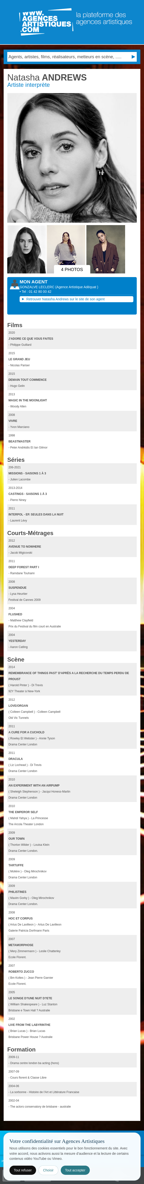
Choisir (48, 1170)
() (76, 287)
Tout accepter (75, 1170)
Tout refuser (23, 1170)
